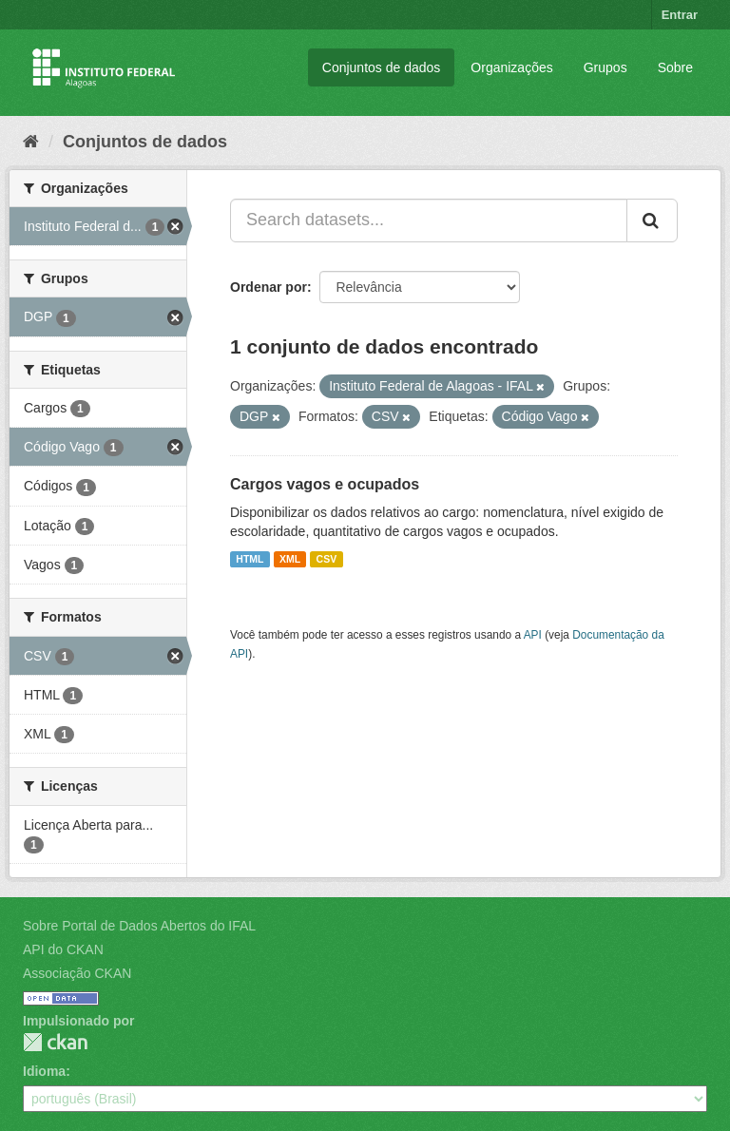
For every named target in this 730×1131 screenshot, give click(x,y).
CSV (327, 559)
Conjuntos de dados (381, 67)
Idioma (44, 1071)
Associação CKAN (77, 973)
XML (289, 559)
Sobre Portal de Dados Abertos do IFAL (139, 925)
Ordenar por (268, 287)
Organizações (511, 67)
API (533, 635)
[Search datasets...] (428, 220)
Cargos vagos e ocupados (324, 484)
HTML (249, 559)
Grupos (605, 67)
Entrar (680, 15)
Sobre (675, 67)
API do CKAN (63, 949)
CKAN (55, 1042)
